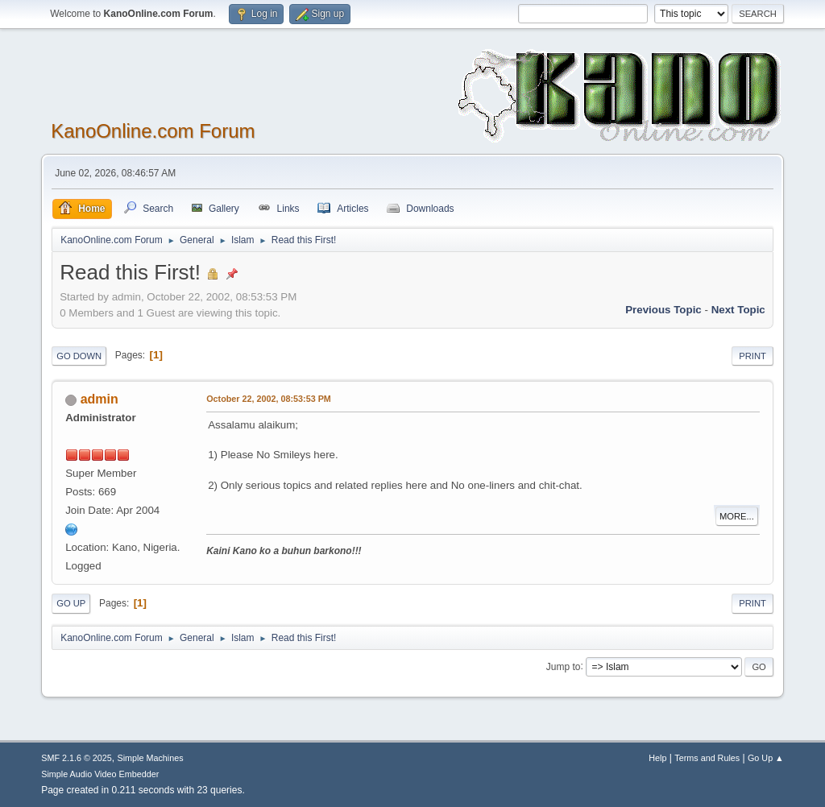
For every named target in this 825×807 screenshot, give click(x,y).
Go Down (79, 356)
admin (99, 399)
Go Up (70, 603)
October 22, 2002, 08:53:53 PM (268, 399)
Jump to (563, 666)
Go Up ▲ (766, 758)
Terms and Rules (707, 758)
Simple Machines (151, 758)
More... (736, 516)
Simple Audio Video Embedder (100, 774)
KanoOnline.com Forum (153, 131)
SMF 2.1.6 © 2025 (76, 758)
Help (657, 758)
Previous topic (663, 310)
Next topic (738, 310)
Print (752, 356)
